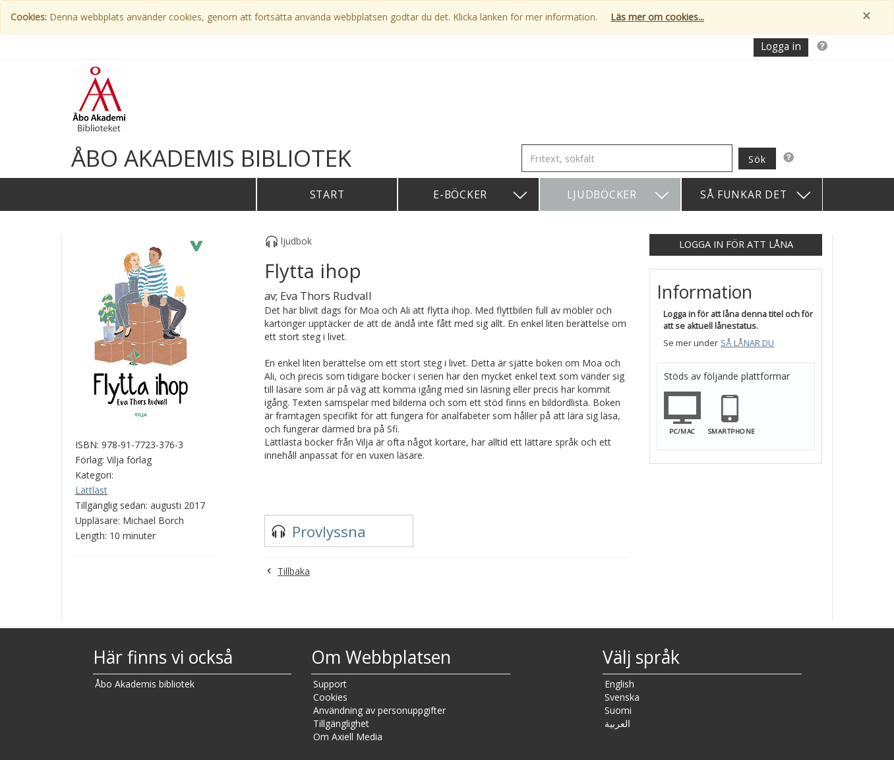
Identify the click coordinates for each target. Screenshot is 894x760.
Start (327, 194)
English (619, 684)
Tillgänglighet (341, 723)
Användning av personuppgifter (379, 710)
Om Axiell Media (347, 736)
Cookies (330, 697)
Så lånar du (747, 343)
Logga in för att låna (736, 243)
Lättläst (91, 490)
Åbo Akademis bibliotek (144, 684)
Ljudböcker (618, 195)
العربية (617, 723)
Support (330, 684)
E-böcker (481, 195)
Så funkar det (756, 195)
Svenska (622, 697)
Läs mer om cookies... (657, 17)
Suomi (618, 710)
